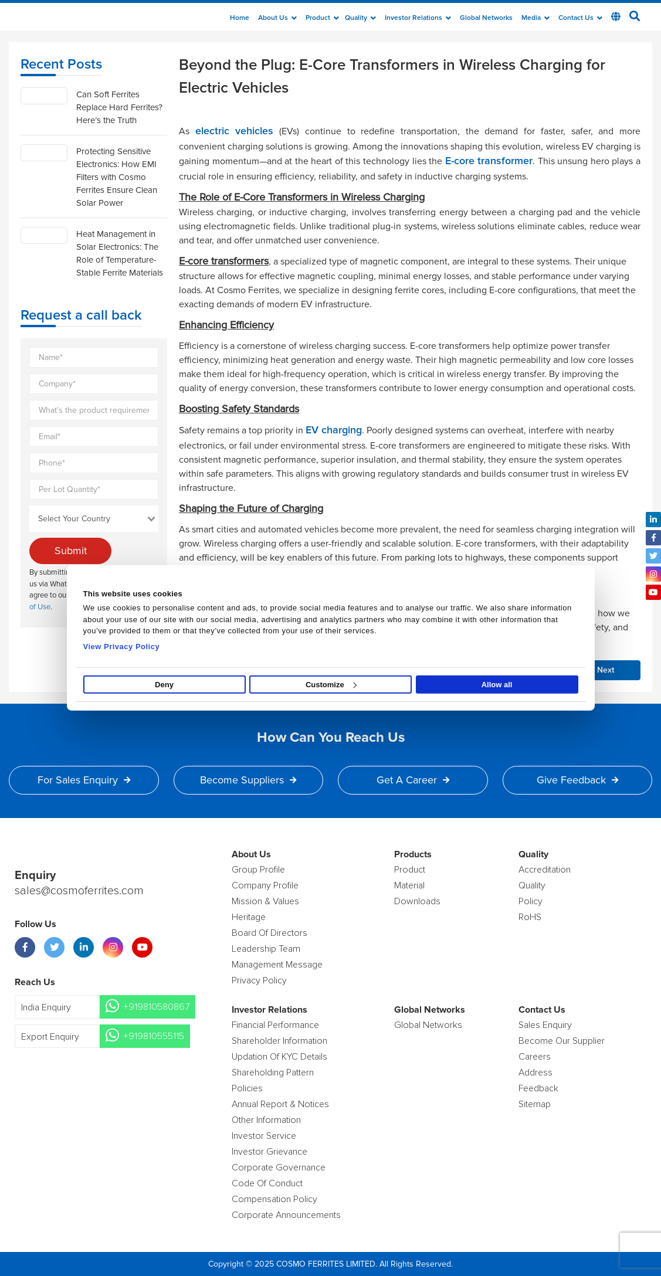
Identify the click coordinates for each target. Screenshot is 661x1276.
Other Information (266, 1120)
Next (605, 670)
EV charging (334, 430)
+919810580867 (156, 1007)
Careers (534, 1056)
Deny (164, 684)
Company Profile (265, 885)
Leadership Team (266, 948)
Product (322, 18)
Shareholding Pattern (273, 1072)
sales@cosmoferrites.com (79, 891)
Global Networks (486, 18)
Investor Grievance (269, 1151)
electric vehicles (234, 131)
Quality (360, 18)
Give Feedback (577, 779)
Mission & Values (265, 901)
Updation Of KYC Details (279, 1056)
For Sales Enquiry (84, 779)
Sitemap (534, 1104)
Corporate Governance (279, 1167)
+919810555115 (153, 1036)
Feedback (538, 1088)
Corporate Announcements (286, 1215)
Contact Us (580, 18)
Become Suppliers (248, 779)
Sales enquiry (545, 1025)
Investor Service (264, 1136)
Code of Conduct (267, 1183)
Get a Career (413, 779)
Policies (247, 1088)
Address (535, 1072)
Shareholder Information (279, 1041)
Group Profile (258, 869)
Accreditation (544, 869)
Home (239, 18)
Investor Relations (418, 18)
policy (530, 901)
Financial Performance (275, 1025)
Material (409, 885)
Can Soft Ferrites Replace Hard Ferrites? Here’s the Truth (119, 107)
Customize (331, 684)
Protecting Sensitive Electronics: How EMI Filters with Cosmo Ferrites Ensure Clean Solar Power (116, 177)
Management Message (277, 964)
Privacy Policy (259, 980)
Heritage (249, 917)
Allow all (497, 684)
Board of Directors (269, 933)
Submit (71, 550)
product (409, 869)
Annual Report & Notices (280, 1104)
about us (277, 18)
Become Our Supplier (561, 1041)
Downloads (417, 901)
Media (535, 18)
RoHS (529, 917)
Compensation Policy (274, 1199)
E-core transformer (489, 161)
